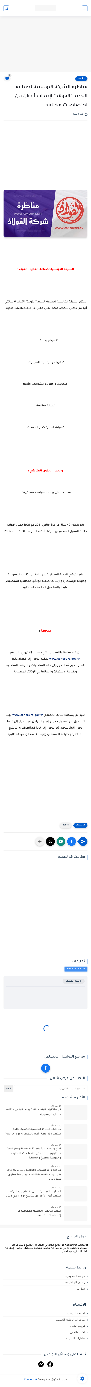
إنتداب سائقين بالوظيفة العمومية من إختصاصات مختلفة (39, 1213)
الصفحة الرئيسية (76, 1313)
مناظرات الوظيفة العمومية (70, 1319)
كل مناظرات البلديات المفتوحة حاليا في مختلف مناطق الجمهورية (33, 1112)
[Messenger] (41, 1364)
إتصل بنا (81, 1288)
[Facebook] (50, 1364)
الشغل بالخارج (78, 1332)
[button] (71, 841)
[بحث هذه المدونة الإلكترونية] (50, 1088)
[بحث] (6, 8)
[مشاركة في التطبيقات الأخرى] (39, 841)
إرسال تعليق (73, 981)
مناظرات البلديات (76, 1338)
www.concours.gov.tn (64, 659)
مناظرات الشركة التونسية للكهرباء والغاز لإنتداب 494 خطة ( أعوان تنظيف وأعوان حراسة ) (33, 1132)
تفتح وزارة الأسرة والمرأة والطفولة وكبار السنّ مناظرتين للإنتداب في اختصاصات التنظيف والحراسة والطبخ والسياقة (34, 1154)
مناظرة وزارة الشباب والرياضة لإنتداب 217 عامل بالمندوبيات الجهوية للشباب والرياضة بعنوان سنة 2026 (33, 1175)
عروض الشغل (78, 1325)
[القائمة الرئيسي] (84, 8)
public (81, 78)
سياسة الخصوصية (75, 1276)
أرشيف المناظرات (75, 1282)
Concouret (30, 1379)
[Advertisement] (45, 45)
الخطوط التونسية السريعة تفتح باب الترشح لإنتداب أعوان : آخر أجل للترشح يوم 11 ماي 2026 (33, 1194)
